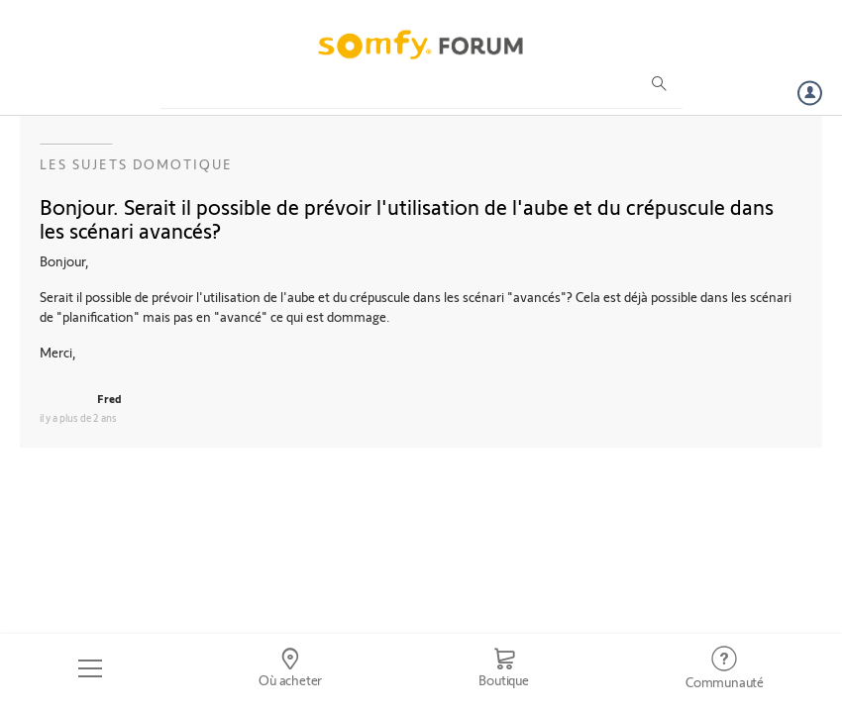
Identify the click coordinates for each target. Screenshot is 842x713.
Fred (109, 398)
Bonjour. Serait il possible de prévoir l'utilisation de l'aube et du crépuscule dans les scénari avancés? (407, 218)
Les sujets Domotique (136, 163)
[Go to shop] (503, 668)
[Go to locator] (290, 668)
